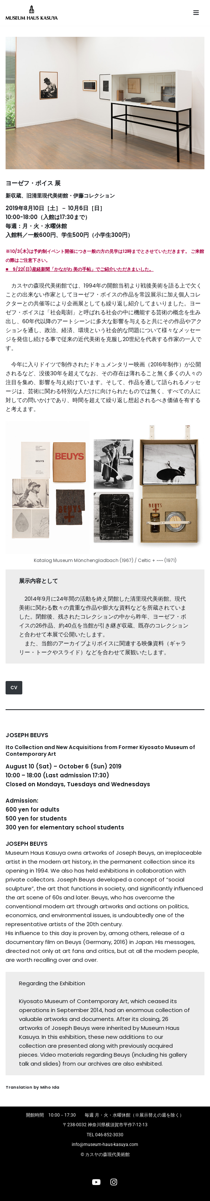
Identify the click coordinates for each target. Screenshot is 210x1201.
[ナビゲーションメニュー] (196, 13)
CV (13, 687)
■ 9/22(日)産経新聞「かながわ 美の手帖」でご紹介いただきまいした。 (80, 269)
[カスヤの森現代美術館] (33, 12)
